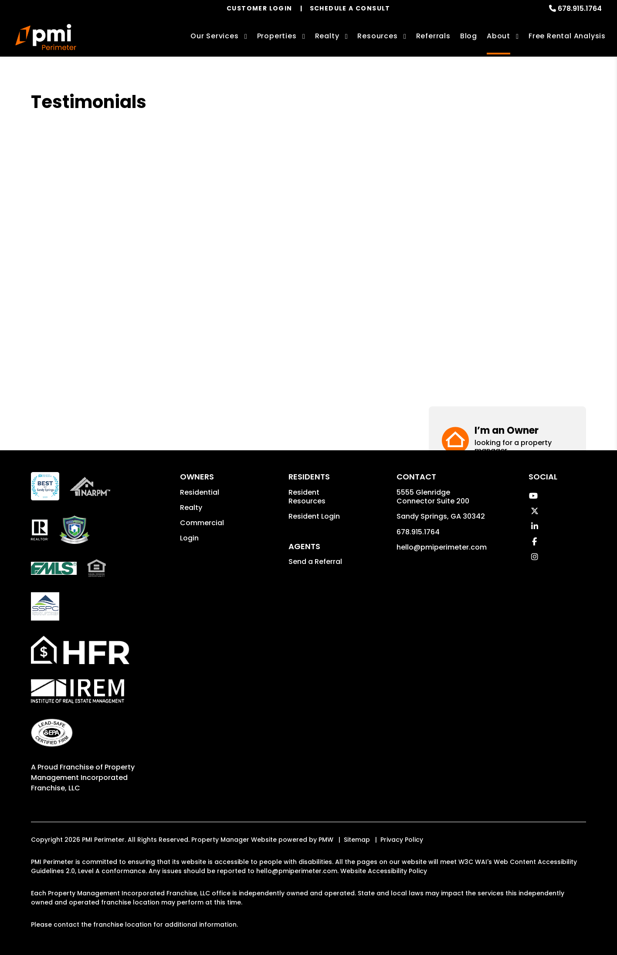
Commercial (202, 523)
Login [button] (189, 538)
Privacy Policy (401, 839)
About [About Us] (498, 36)
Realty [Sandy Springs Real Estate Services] (327, 36)
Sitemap (357, 839)
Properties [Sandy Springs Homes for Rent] (277, 36)
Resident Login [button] (314, 516)
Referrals (433, 36)
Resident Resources (306, 496)
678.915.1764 (580, 8)
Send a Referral (315, 562)
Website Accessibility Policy (383, 871)
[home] (45, 37)
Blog (468, 36)
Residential (199, 492)
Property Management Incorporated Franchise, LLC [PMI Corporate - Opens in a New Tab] (83, 777)
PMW (326, 839)
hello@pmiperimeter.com (442, 547)
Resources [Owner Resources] (377, 36)
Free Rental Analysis (567, 36)
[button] (507, 125)
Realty (191, 508)
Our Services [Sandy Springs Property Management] (214, 36)
